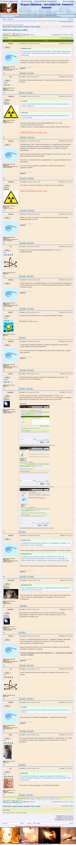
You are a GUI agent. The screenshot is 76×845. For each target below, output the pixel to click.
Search (70, 19)
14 (70, 34)
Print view (5, 38)
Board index (7, 27)
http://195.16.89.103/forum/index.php (31, 125)
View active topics (19, 24)
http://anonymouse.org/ (58, 154)
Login (5, 19)
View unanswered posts (8, 24)
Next (72, 34)
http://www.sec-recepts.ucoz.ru (28, 321)
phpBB (31, 844)
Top (4, 73)
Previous (59, 34)
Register (10, 19)
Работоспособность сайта (15, 30)
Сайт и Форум (35, 27)
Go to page (54, 34)
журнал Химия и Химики (20, 27)
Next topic (70, 38)
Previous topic (64, 38)
